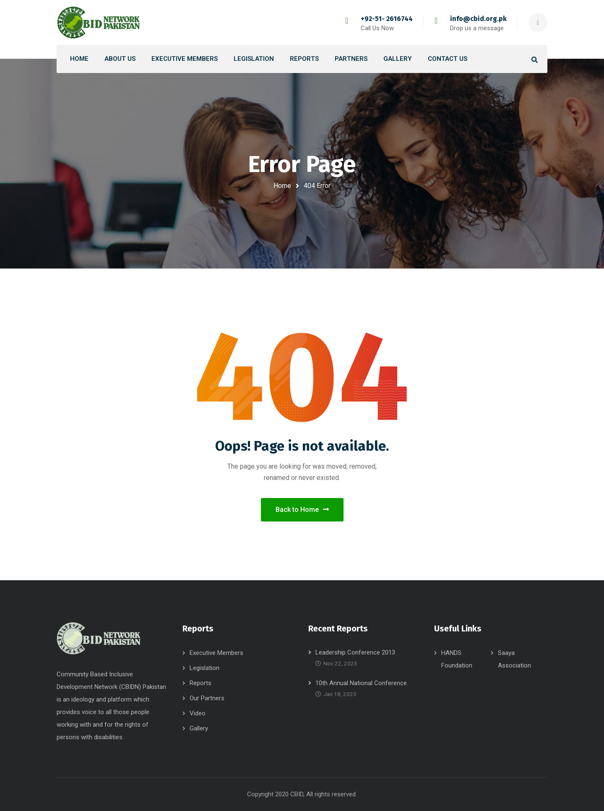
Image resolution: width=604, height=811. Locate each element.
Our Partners (207, 698)
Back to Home (302, 510)
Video (198, 713)
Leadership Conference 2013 (355, 652)
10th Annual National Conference (361, 683)
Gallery (199, 728)
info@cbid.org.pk (478, 19)
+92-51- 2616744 (387, 19)
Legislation (204, 668)
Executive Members (216, 653)
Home (282, 186)
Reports (200, 683)
